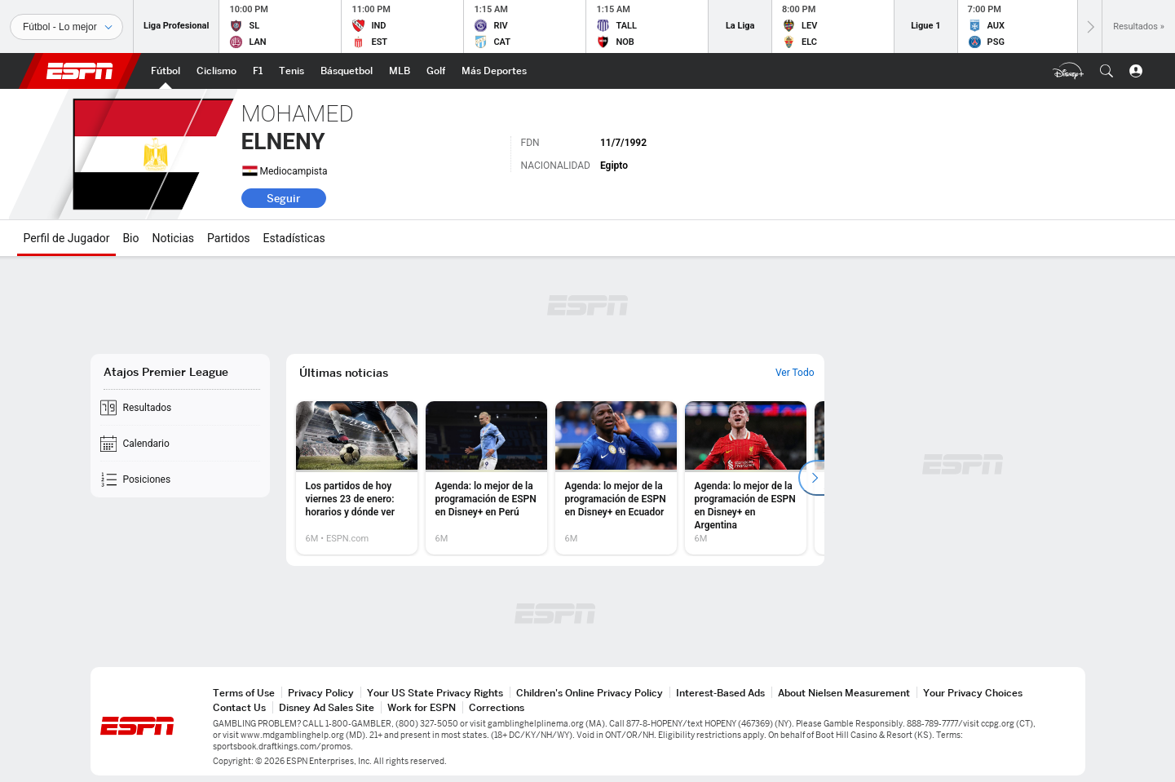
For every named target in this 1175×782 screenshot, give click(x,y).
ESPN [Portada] (79, 71)
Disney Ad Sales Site (326, 707)
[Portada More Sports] (494, 71)
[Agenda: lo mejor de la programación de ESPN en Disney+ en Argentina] (745, 477)
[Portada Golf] (435, 71)
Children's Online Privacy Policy (589, 693)
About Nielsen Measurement (844, 693)
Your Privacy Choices (973, 693)
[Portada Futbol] (165, 71)
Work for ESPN (421, 707)
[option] (356, 477)
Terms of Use (244, 693)
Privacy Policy (321, 693)
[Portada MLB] (399, 71)
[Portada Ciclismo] (216, 71)
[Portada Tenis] (291, 71)
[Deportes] (66, 27)
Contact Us (239, 707)
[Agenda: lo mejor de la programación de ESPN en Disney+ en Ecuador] (616, 477)
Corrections (496, 707)
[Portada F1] (258, 71)
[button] (1106, 70)
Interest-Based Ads (720, 693)
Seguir (283, 198)
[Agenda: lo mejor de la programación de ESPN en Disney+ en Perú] (486, 477)
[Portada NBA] (346, 71)
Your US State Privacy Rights (435, 693)
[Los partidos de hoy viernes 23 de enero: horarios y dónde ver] (356, 477)
